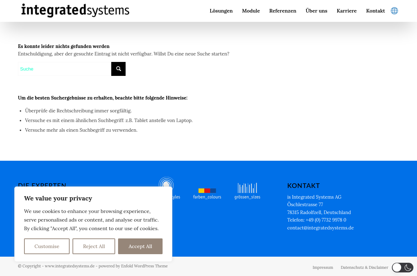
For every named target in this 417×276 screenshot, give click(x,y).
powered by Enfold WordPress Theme (133, 265)
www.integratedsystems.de (70, 265)
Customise (46, 246)
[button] (402, 267)
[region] (93, 224)
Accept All (140, 246)
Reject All (94, 246)
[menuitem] (221, 10)
